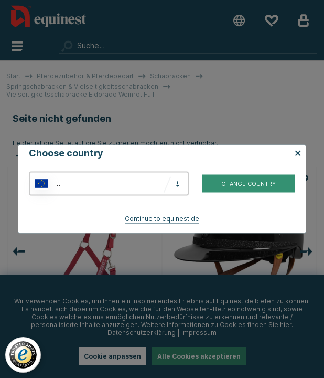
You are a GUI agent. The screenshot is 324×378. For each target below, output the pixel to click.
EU (56, 183)
